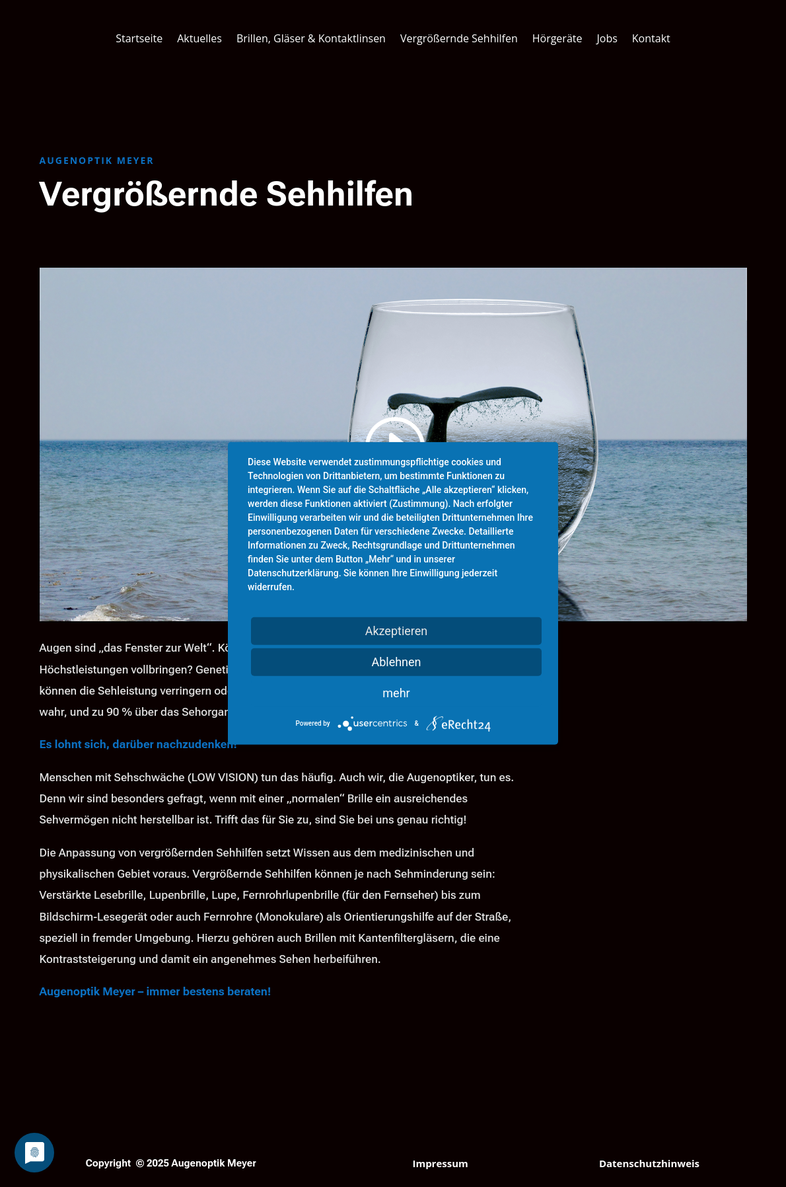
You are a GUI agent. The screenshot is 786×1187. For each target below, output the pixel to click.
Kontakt (651, 38)
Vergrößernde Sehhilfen (459, 38)
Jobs (606, 38)
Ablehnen (396, 662)
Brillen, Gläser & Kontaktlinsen (311, 38)
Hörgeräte (557, 38)
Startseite (139, 38)
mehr (396, 693)
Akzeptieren (396, 631)
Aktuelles (199, 38)
